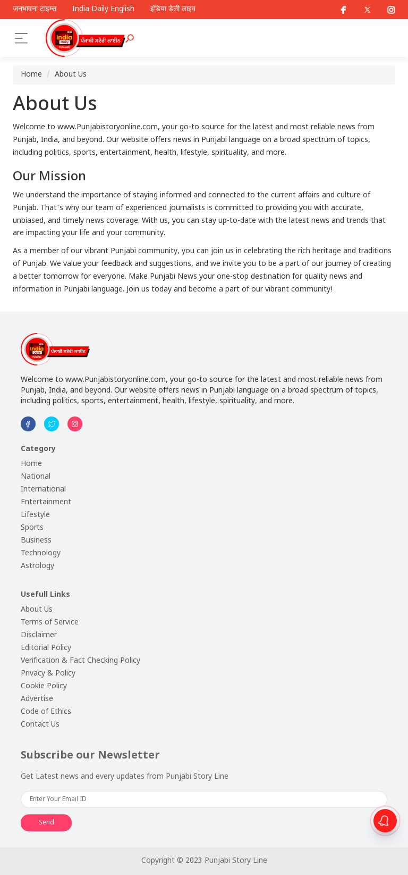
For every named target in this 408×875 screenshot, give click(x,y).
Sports (32, 528)
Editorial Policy (46, 648)
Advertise (37, 699)
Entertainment (46, 502)
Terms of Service (50, 623)
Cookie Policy (44, 686)
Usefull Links (45, 595)
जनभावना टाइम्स (34, 9)
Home (31, 75)
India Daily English (103, 9)
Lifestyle (35, 515)
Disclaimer (39, 635)
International (43, 490)
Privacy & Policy (48, 674)
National (35, 477)
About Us (71, 75)
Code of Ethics (46, 712)
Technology (41, 553)
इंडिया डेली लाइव (173, 9)
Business (36, 541)
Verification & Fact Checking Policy (80, 661)
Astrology (37, 566)
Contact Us (40, 725)
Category (38, 449)
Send (46, 823)
